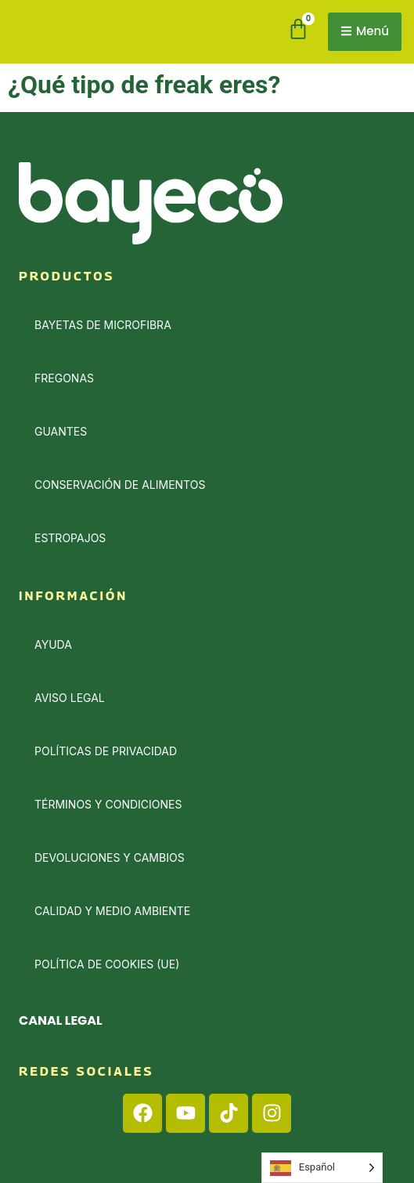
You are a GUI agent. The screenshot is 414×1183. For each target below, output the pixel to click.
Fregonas (64, 378)
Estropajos (70, 537)
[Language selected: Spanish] (322, 1167)
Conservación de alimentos (119, 484)
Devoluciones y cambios (109, 857)
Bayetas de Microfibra (102, 324)
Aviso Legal (69, 697)
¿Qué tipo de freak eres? (144, 84)
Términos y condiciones (108, 804)
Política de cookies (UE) (106, 964)
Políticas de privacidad (105, 751)
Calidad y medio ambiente (112, 910)
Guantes (60, 431)
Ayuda (53, 644)
